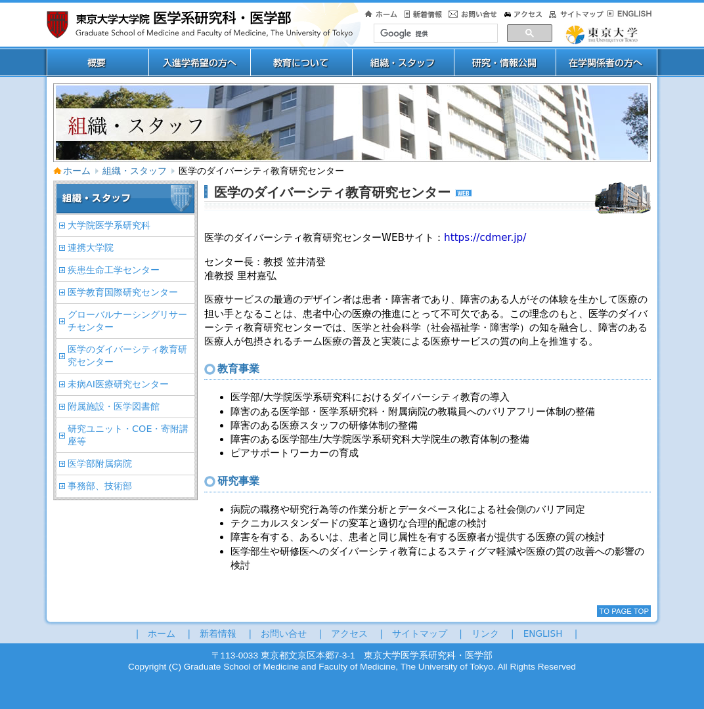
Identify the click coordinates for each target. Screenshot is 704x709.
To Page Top (624, 611)
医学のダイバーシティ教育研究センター (127, 355)
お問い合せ (284, 633)
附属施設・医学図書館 (114, 406)
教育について (301, 62)
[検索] (434, 33)
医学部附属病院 (100, 463)
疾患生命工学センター (114, 270)
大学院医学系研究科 (109, 225)
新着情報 (218, 633)
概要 (97, 62)
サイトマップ (419, 633)
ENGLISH (543, 633)
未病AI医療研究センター (118, 384)
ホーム (72, 170)
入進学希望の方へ (199, 62)
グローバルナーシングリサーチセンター (127, 320)
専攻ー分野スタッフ (403, 62)
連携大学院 (91, 247)
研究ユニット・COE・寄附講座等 (128, 434)
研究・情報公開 (505, 62)
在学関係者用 (606, 62)
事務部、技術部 (100, 486)
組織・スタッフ (134, 170)
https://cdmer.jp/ (485, 238)
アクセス (349, 633)
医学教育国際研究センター (123, 292)
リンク (485, 633)
